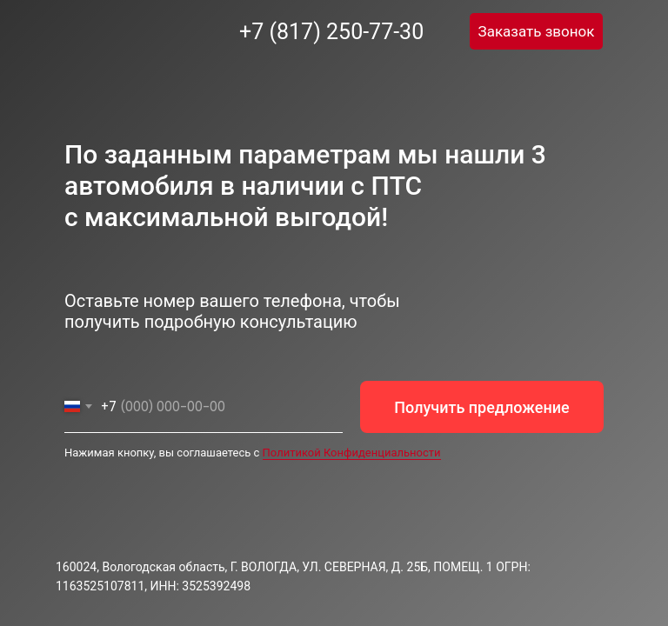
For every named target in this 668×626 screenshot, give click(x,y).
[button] (536, 31)
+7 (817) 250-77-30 (331, 31)
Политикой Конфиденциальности (352, 452)
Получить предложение (481, 407)
